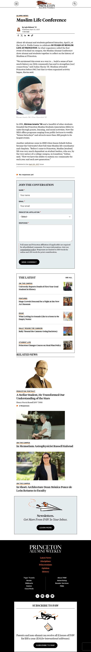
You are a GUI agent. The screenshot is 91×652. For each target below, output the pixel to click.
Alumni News (22, 15)
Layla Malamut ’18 (30, 27)
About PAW (62, 578)
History (45, 572)
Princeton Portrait (25, 391)
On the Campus (25, 283)
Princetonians (45, 565)
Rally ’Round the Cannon (31, 328)
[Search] (74, 3)
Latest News (45, 558)
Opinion (45, 568)
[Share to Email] (28, 35)
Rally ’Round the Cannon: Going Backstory (38, 331)
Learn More (45, 528)
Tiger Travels (29, 578)
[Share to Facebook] (18, 35)
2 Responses (22, 406)
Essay (21, 313)
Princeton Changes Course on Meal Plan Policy (40, 345)
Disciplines (45, 561)
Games (29, 586)
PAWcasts (29, 583)
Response (23, 223)
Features (23, 298)
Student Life (25, 342)
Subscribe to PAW (45, 645)
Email (21, 201)
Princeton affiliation (29, 212)
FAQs (62, 586)
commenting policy (28, 249)
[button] (32, 35)
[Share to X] (21, 35)
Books (29, 580)
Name (21, 190)
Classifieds (29, 589)
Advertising (62, 580)
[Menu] (16, 3)
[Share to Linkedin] (25, 35)
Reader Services (62, 583)
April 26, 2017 (34, 164)
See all (68, 277)
